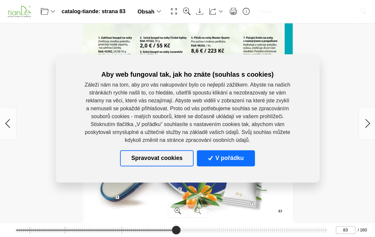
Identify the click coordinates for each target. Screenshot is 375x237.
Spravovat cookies (156, 158)
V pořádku (226, 158)
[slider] (176, 230)
